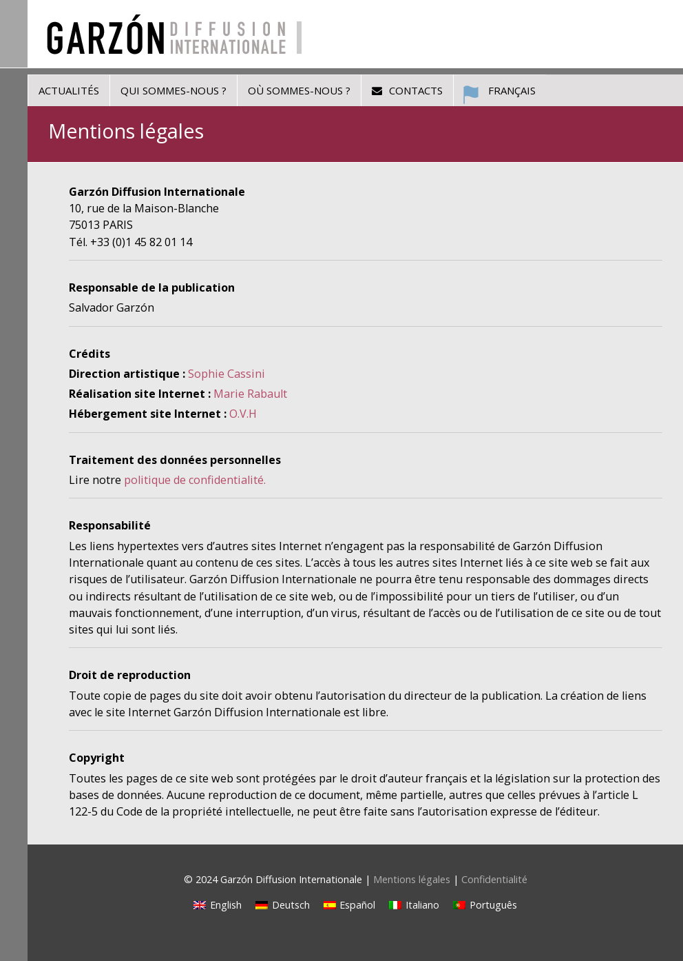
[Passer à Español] (350, 905)
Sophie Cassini (226, 373)
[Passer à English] (218, 905)
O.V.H (243, 413)
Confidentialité (494, 879)
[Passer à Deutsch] (283, 905)
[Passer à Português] (485, 905)
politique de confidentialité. (195, 479)
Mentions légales (411, 879)
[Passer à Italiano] (414, 905)
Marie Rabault (250, 393)
